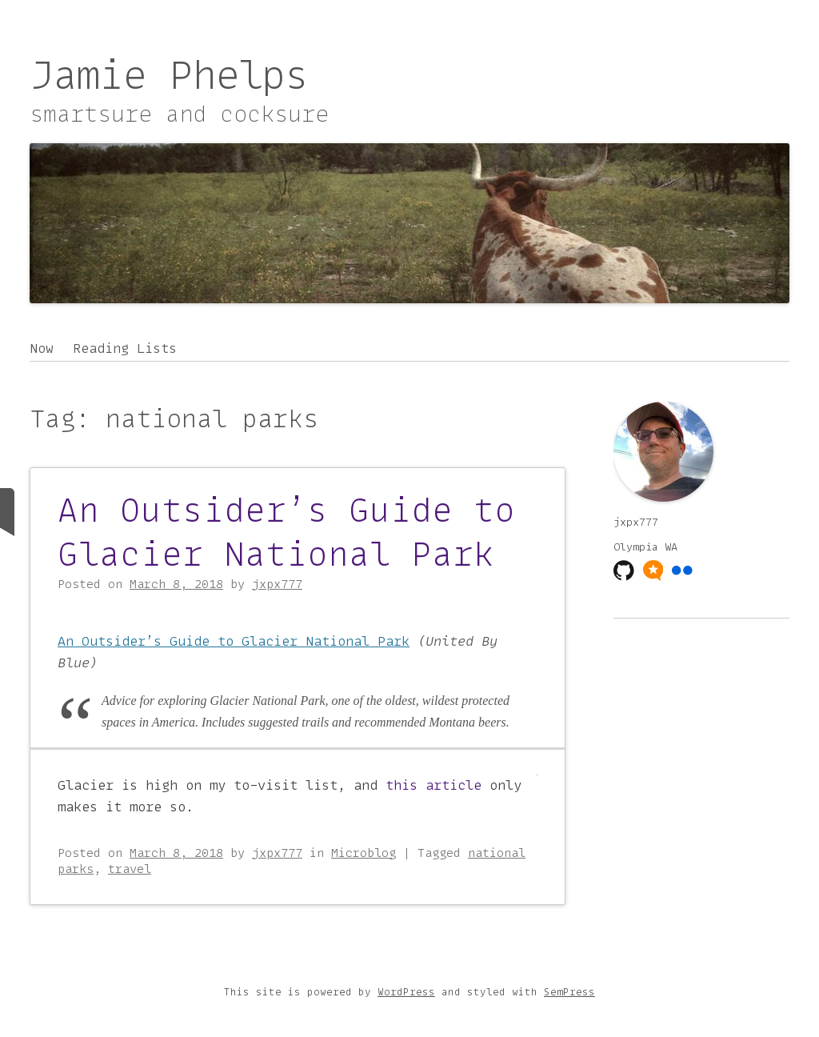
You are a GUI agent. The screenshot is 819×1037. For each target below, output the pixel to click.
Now (42, 348)
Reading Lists (125, 348)
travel (129, 869)
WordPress (406, 992)
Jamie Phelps (169, 74)
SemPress (569, 992)
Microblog (363, 853)
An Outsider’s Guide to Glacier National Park (286, 532)
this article (433, 785)
